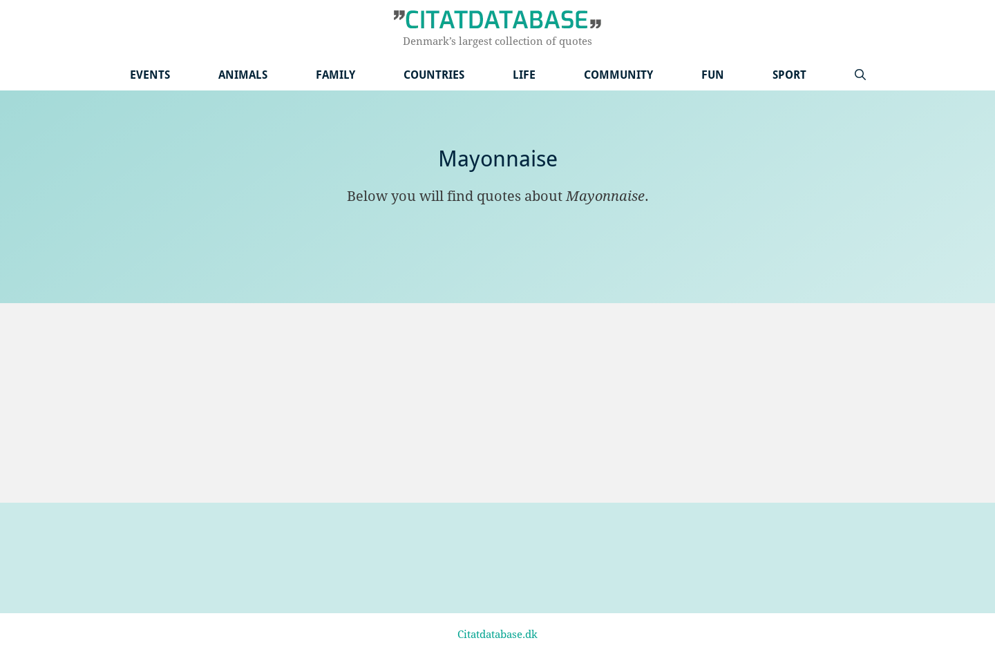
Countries (434, 74)
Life (524, 74)
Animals (242, 74)
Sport (789, 74)
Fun (712, 74)
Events (150, 74)
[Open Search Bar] (860, 74)
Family (335, 74)
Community (618, 74)
